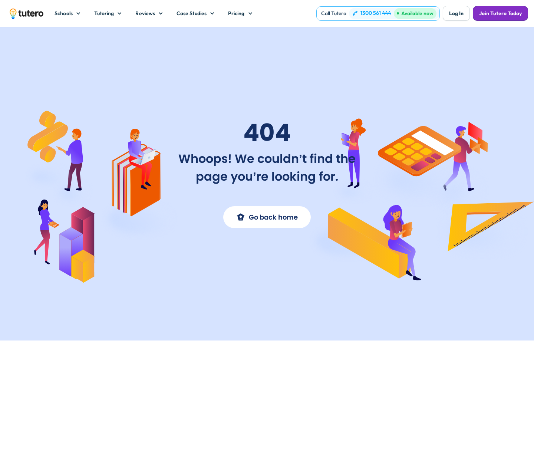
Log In (456, 13)
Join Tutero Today (500, 13)
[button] (68, 13)
